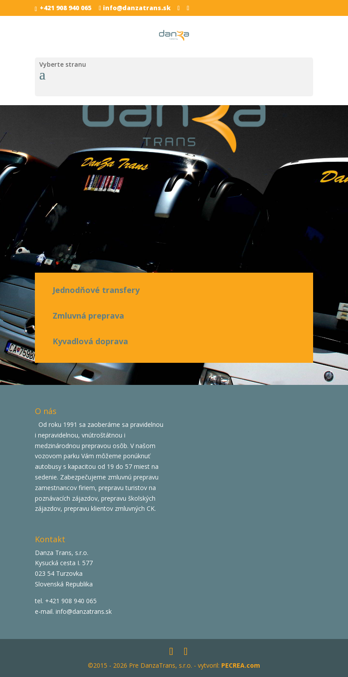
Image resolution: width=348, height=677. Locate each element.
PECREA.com (240, 665)
